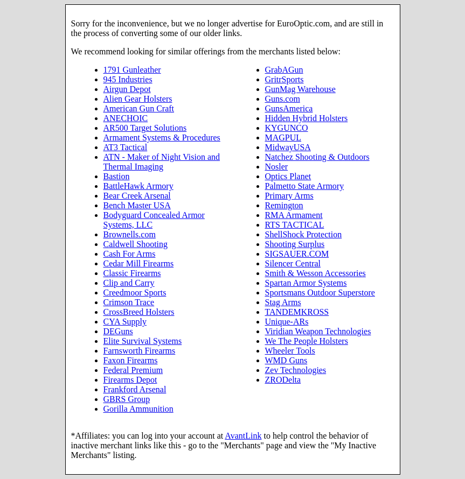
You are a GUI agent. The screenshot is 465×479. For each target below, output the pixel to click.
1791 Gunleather (132, 69)
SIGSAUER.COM (297, 253)
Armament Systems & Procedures (161, 137)
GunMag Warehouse (300, 89)
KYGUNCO (286, 127)
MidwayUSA (288, 147)
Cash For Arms (129, 253)
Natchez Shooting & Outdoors (317, 156)
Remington (284, 205)
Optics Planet (288, 176)
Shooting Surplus (295, 244)
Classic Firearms (132, 273)
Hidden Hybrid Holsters (306, 118)
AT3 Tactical (125, 147)
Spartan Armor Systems (306, 282)
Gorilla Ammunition (138, 408)
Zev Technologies (296, 370)
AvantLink (243, 435)
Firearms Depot (130, 379)
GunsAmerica (289, 108)
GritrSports (284, 79)
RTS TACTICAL (294, 224)
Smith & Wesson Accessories (315, 273)
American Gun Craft (139, 108)
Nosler (276, 166)
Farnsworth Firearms (139, 350)
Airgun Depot (127, 89)
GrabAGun (284, 69)
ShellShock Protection (303, 234)
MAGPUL (283, 137)
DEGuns (118, 331)
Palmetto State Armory (304, 186)
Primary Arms (289, 195)
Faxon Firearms (130, 360)
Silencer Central (293, 263)
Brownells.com (129, 234)
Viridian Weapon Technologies (318, 331)
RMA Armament (294, 215)
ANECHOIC (125, 118)
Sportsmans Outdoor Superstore (320, 292)
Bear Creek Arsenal (137, 195)
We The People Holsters (306, 341)
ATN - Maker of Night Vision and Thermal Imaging (161, 161)
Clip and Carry (129, 282)
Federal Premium (133, 370)
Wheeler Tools (290, 350)
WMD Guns (286, 360)
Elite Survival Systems (142, 341)
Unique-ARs (287, 321)
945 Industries (127, 79)
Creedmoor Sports (134, 292)
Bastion (116, 176)
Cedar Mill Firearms (138, 263)
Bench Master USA (137, 205)
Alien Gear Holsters (137, 98)
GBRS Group (126, 399)
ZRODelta (283, 379)
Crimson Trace (129, 302)
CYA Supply (125, 321)
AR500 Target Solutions (145, 127)
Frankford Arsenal (134, 389)
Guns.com (282, 98)
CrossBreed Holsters (139, 311)
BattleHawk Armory (138, 186)
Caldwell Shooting (135, 244)
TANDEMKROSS (297, 311)
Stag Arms (283, 302)
